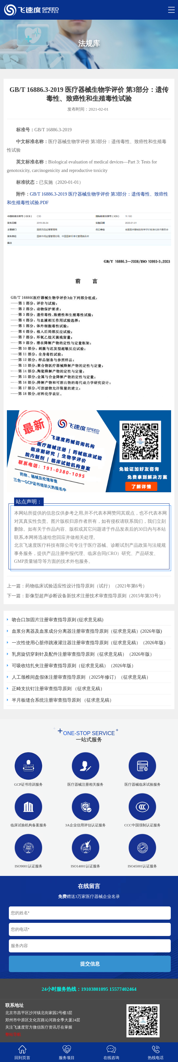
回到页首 (22, 1052)
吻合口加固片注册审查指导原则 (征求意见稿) (57, 619)
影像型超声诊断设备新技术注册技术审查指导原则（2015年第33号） (94, 595)
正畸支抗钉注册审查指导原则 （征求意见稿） (58, 688)
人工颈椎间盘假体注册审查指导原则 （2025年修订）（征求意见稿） (81, 677)
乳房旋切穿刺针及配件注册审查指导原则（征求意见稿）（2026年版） (83, 654)
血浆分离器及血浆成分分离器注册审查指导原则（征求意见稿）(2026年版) (87, 631)
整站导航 (13, 1034)
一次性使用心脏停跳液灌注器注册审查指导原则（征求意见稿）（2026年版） (90, 642)
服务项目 (67, 1052)
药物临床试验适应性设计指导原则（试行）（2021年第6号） (86, 586)
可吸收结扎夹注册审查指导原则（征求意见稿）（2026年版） (74, 665)
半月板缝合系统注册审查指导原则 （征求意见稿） (63, 700)
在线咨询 (111, 1052)
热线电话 (156, 1052)
